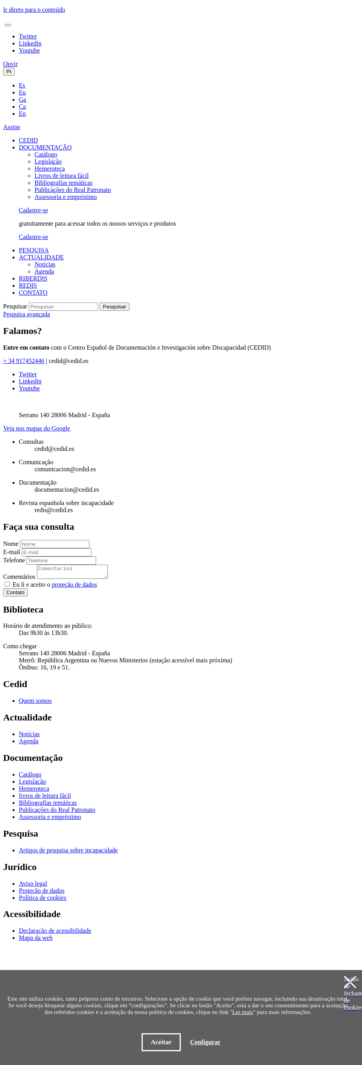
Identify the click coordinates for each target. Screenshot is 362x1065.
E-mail (11, 552)
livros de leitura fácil (45, 798)
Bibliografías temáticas (64, 182)
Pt (8, 72)
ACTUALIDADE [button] (41, 257)
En (22, 113)
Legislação (48, 161)
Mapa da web (36, 940)
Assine (11, 127)
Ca (22, 106)
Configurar (205, 1042)
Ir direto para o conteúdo (34, 9)
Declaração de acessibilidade (55, 933)
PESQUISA (34, 250)
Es (22, 85)
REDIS (28, 285)
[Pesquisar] (63, 307)
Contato (15, 595)
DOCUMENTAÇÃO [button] (45, 147)
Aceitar (161, 1042)
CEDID (28, 140)
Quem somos (35, 703)
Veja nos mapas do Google (36, 428)
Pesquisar (15, 306)
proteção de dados (74, 587)
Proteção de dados (41, 893)
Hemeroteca (50, 168)
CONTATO (33, 292)
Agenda (44, 271)
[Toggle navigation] (8, 25)
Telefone (14, 560)
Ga (22, 99)
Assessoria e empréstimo (66, 196)
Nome (10, 543)
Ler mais (242, 1012)
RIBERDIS (33, 278)
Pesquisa (26, 314)
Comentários (19, 579)
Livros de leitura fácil (62, 175)
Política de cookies (42, 900)
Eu (22, 92)
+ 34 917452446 (23, 360)
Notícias (45, 264)
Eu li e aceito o (55, 587)
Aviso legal (33, 886)
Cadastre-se (33, 210)
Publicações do (73, 189)
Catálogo (46, 154)
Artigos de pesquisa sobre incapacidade (68, 852)
